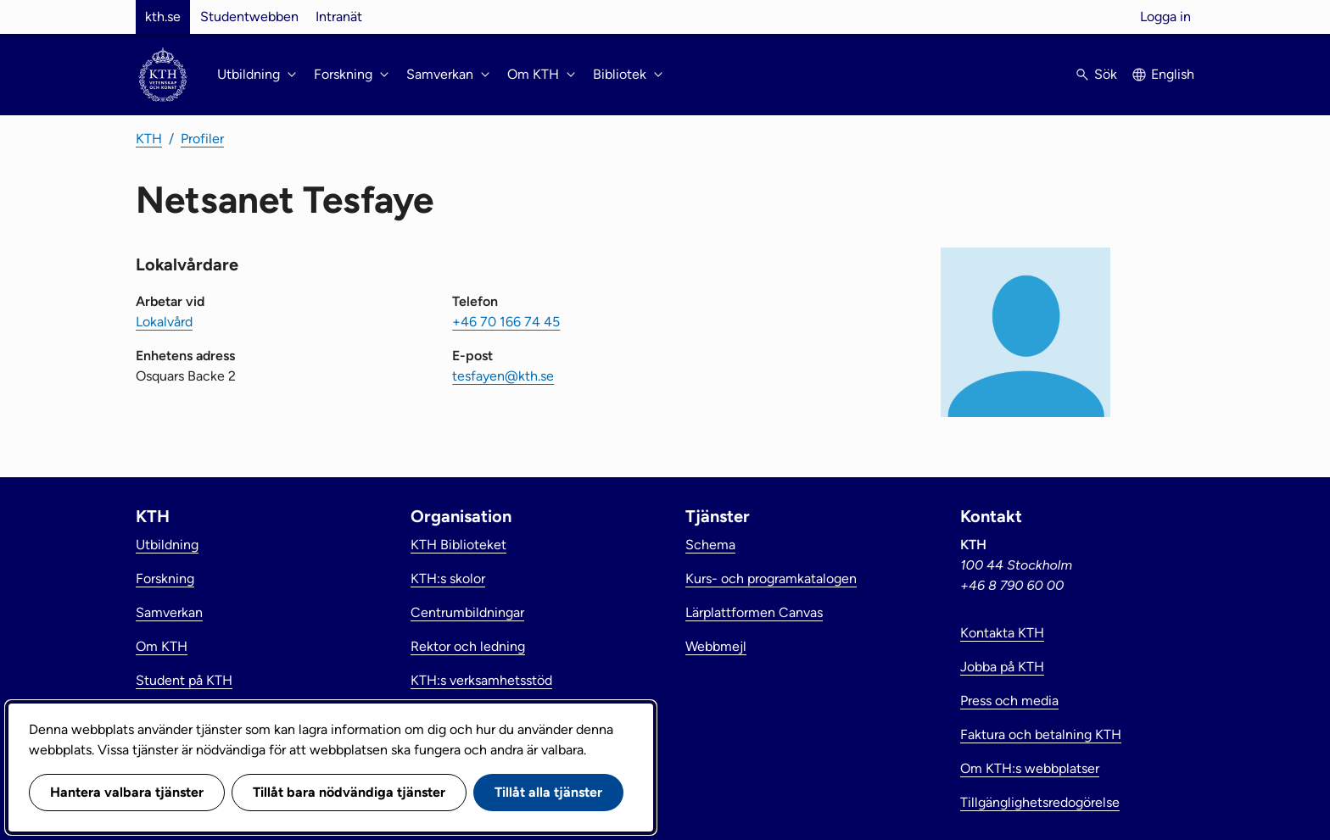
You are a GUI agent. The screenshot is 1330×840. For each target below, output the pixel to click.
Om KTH (161, 646)
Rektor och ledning (468, 646)
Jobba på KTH (1002, 667)
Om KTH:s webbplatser (1029, 768)
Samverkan (169, 612)
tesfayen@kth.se (503, 376)
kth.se (163, 16)
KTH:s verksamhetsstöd (481, 680)
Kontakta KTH (1002, 633)
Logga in (1165, 16)
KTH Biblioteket (458, 545)
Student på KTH (184, 680)
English (1172, 74)
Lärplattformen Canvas (754, 612)
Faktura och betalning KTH (1040, 734)
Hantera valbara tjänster (127, 792)
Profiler (202, 139)
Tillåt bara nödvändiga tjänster (349, 792)
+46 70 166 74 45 (506, 322)
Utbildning (167, 545)
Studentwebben (249, 16)
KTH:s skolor (448, 578)
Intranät (339, 16)
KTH (149, 139)
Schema (710, 545)
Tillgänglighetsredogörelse (1040, 802)
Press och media (1009, 701)
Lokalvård (164, 322)
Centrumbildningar (467, 612)
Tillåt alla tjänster (548, 792)
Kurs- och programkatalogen (771, 578)
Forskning (165, 578)
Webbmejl (715, 646)
